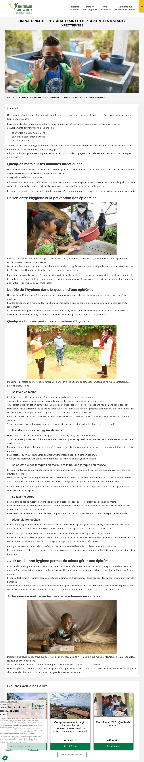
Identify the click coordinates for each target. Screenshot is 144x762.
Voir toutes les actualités (72, 755)
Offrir (106, 8)
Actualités (31, 97)
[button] (5, 758)
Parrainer (74, 8)
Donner (90, 8)
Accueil (22, 97)
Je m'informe (70, 746)
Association (43, 97)
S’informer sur (125, 8)
